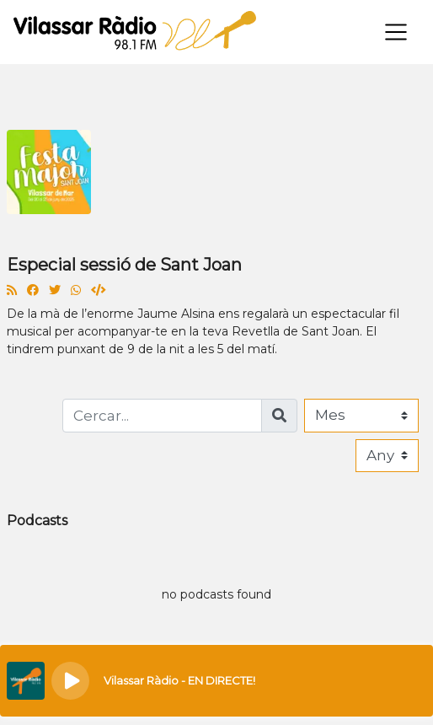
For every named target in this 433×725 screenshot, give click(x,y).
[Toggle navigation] (396, 32)
